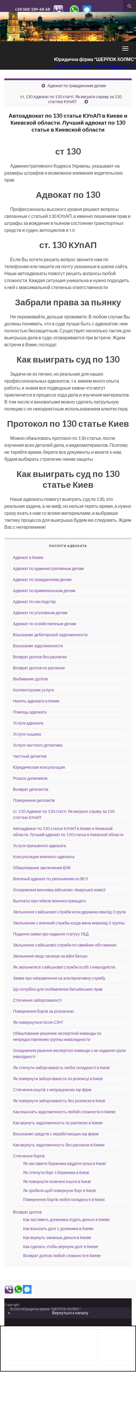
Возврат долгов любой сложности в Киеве (62, 1255)
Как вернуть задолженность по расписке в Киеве (58, 1122)
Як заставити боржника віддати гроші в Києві (64, 1163)
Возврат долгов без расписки (40, 656)
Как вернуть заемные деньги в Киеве (57, 1237)
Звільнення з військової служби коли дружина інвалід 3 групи (69, 911)
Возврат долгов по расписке (39, 667)
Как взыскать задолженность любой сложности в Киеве (64, 1111)
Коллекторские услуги (33, 689)
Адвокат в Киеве (28, 557)
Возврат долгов (27, 1211)
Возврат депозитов (30, 789)
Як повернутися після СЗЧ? (38, 1022)
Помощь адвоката (29, 711)
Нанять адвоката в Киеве (36, 700)
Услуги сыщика (27, 734)
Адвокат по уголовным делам (40, 612)
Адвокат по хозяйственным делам (44, 623)
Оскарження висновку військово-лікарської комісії (59, 889)
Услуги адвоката (28, 722)
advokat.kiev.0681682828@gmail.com (95, 66)
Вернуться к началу (70, 1312)
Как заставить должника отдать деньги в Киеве (66, 1219)
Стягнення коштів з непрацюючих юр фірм (52, 1089)
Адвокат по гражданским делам (76, 85)
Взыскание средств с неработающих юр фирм (55, 1133)
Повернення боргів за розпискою (43, 1011)
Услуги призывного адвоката (39, 845)
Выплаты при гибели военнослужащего (49, 900)
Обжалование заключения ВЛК (42, 867)
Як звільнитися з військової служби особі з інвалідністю (64, 967)
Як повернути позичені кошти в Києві (57, 1181)
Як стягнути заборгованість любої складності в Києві (61, 1067)
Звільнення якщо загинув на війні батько (50, 955)
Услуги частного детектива (37, 745)
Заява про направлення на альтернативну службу (59, 978)
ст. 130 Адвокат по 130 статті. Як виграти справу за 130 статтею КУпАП (71, 99)
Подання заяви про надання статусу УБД (51, 933)
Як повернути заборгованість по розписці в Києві (58, 1078)
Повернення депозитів (34, 800)
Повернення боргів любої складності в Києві (64, 1199)
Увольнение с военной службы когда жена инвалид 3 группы (69, 922)
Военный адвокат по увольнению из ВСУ (50, 878)
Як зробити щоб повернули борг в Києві (59, 1190)
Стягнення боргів (29, 1155)
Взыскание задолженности (38, 645)
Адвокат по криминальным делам (44, 590)
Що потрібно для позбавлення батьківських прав (58, 989)
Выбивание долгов (30, 678)
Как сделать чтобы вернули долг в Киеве (60, 1246)
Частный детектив (30, 756)
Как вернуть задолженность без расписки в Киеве (59, 1144)
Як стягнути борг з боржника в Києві (56, 1172)
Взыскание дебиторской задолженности (50, 634)
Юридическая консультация (39, 767)
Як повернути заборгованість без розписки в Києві (59, 1100)
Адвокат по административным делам (48, 568)
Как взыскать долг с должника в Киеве (58, 1228)
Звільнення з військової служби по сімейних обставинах (65, 944)
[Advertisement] (49, 1346)
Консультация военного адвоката (43, 856)
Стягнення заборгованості (37, 1000)
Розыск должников (30, 778)
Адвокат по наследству (34, 601)
